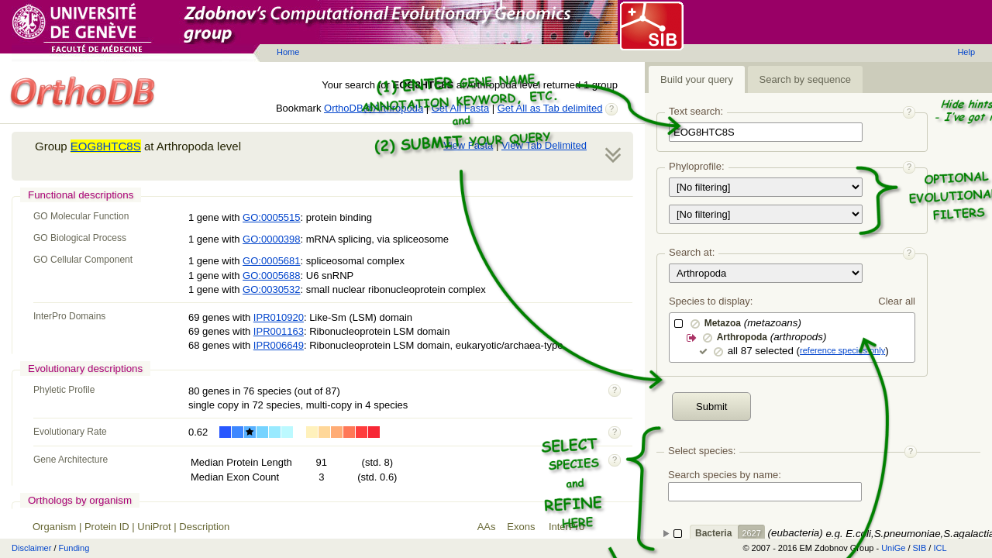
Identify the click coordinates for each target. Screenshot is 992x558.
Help (966, 52)
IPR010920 (278, 317)
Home (288, 52)
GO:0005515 (271, 217)
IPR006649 (278, 345)
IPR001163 (278, 331)
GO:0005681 (271, 261)
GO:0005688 (271, 275)
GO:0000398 (271, 239)
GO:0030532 (271, 289)
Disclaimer (31, 548)
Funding (74, 548)
